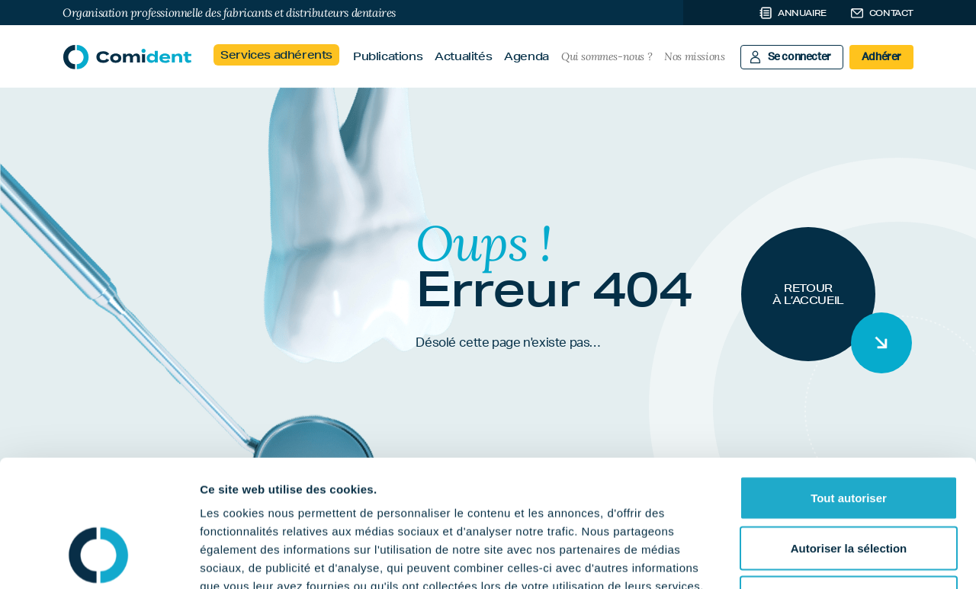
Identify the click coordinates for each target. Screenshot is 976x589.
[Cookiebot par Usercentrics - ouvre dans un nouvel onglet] (98, 559)
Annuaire (802, 12)
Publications (387, 56)
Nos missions (694, 56)
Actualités (463, 56)
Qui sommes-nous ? (606, 56)
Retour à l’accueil (808, 294)
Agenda (526, 56)
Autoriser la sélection (849, 439)
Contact (891, 12)
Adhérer (881, 57)
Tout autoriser (849, 389)
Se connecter (799, 57)
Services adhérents (276, 55)
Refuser (848, 488)
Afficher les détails (839, 558)
